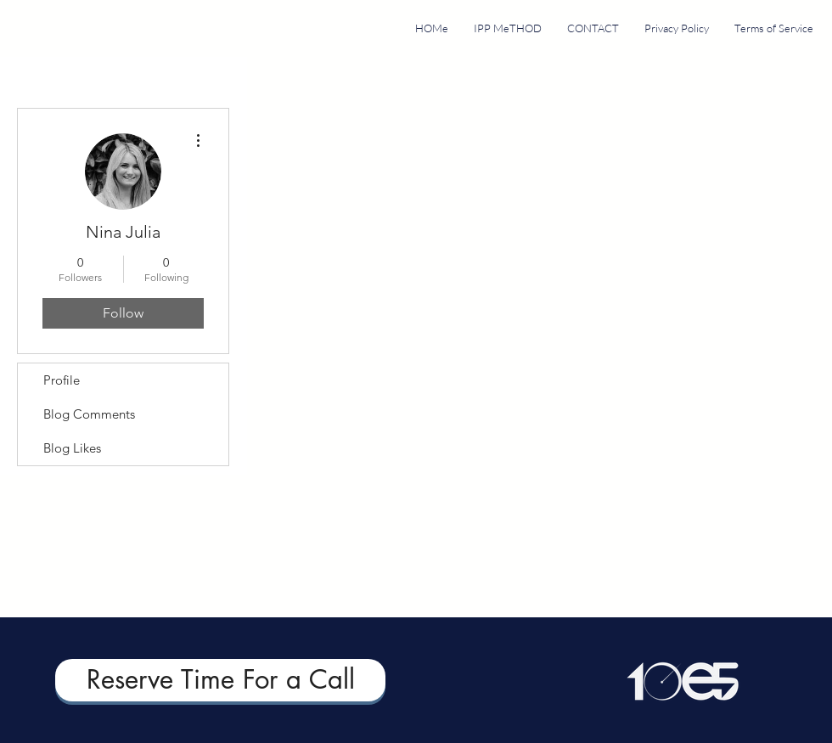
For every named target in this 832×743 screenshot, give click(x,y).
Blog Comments (89, 414)
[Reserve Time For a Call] (220, 680)
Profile (61, 380)
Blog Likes (72, 448)
